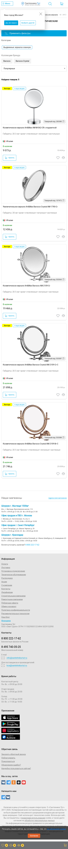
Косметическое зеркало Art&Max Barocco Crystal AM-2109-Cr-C (30, 365)
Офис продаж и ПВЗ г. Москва (16, 515)
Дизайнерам (7, 592)
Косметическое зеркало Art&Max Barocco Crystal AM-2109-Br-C (30, 444)
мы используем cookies (56, 829)
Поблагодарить (8, 758)
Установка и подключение (13, 571)
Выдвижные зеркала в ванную (17, 47)
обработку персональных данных (40, 820)
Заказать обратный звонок (13, 754)
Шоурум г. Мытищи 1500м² (15, 506)
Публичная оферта (9, 603)
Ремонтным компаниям (12, 599)
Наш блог (5, 617)
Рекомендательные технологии (15, 614)
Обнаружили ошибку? (11, 765)
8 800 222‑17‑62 (11, 638)
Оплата (4, 564)
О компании (6, 585)
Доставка (5, 567)
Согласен (34, 836)
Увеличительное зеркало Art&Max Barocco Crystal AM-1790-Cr (30, 207)
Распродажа (7, 578)
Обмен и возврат (8, 606)
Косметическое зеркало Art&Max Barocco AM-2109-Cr (26, 286)
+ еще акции (19, 88)
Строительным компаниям (13, 596)
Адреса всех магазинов (57, 498)
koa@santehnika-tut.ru (17, 665)
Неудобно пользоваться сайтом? (16, 768)
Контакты (5, 589)
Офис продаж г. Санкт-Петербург (18, 525)
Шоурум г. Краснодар (12, 535)
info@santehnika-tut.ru (17, 658)
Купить (9, 158)
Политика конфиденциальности (15, 610)
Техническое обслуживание (13, 575)
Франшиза (6, 621)
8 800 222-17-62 (32, 545)
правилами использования (33, 818)
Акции (4, 582)
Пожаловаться (8, 761)
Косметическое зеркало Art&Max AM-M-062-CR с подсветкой (29, 128)
